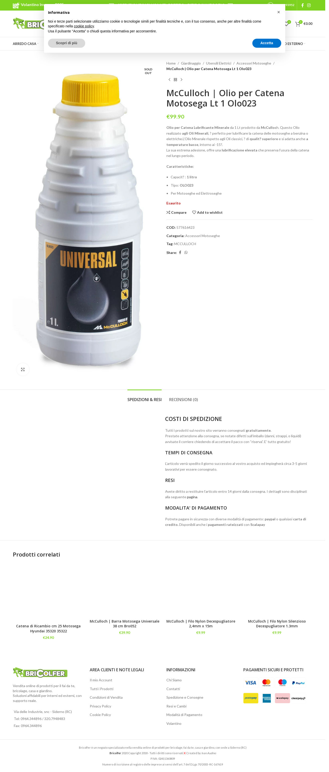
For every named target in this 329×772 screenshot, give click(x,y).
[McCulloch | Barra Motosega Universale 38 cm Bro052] (124, 589)
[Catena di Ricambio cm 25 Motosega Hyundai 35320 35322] (48, 592)
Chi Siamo (174, 680)
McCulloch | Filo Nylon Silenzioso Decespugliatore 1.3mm (277, 624)
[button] (279, 12)
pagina (192, 497)
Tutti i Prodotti (101, 689)
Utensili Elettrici (218, 63)
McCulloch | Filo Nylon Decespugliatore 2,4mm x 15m (200, 624)
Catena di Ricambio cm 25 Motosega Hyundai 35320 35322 (48, 628)
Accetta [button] (266, 43)
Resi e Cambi (176, 706)
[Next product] (181, 80)
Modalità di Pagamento (184, 714)
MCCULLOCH (185, 244)
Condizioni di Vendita (106, 697)
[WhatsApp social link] (186, 252)
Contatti (173, 689)
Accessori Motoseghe (254, 63)
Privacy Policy (100, 706)
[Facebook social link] (303, 5)
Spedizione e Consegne (184, 697)
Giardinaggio (191, 63)
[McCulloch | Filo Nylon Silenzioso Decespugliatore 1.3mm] (276, 589)
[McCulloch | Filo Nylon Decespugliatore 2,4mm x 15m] (200, 589)
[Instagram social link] (309, 5)
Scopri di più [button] (66, 43)
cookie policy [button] (84, 26)
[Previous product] (169, 80)
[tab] (144, 397)
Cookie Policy (100, 714)
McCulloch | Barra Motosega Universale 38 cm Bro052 (124, 624)
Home (171, 63)
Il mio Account (101, 680)
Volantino (173, 723)
